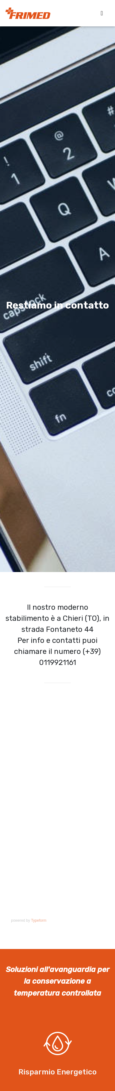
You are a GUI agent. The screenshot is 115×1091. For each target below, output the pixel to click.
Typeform (38, 920)
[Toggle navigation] (102, 13)
